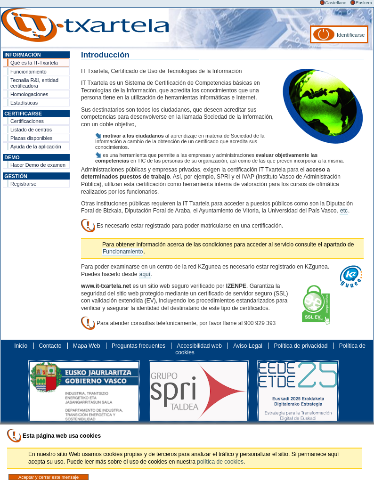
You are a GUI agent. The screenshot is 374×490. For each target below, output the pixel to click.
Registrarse (23, 184)
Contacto (50, 346)
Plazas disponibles (31, 138)
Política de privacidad (300, 346)
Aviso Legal (247, 346)
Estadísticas (24, 103)
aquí (144, 274)
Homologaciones (29, 94)
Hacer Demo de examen (37, 165)
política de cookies (220, 461)
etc (344, 210)
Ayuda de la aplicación (35, 146)
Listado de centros (31, 129)
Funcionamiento (28, 71)
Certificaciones (27, 121)
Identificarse (351, 35)
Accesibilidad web (199, 346)
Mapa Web (86, 346)
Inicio (20, 346)
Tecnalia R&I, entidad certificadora (34, 83)
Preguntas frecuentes (138, 346)
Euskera (364, 2)
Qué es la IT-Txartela (34, 62)
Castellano (335, 2)
